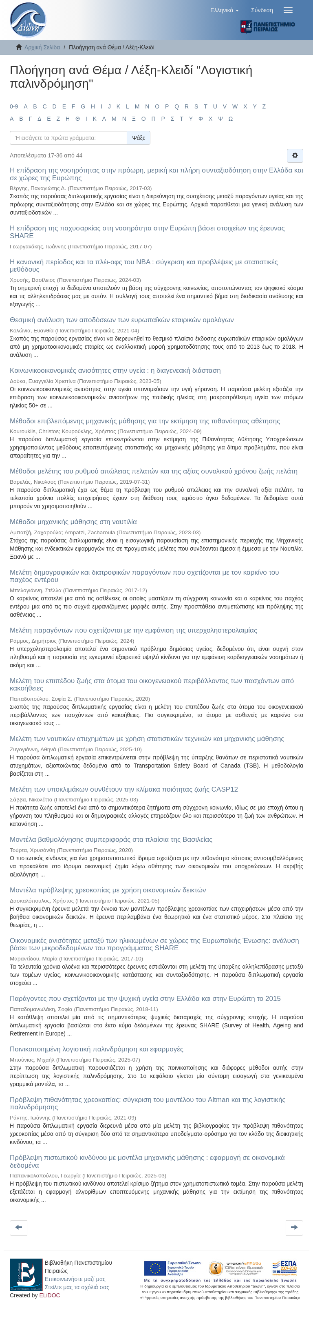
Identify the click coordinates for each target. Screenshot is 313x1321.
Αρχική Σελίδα (42, 47)
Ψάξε (138, 138)
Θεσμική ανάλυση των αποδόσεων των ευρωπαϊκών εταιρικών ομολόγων (122, 320)
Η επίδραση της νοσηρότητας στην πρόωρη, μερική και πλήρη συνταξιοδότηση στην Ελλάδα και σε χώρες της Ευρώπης (156, 174)
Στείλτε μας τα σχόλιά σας (77, 1287)
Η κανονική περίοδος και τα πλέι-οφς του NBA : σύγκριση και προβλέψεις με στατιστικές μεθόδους (144, 266)
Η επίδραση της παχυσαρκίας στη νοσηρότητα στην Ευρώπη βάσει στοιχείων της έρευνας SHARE (147, 232)
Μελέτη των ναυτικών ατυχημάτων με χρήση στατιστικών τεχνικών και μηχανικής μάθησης (147, 739)
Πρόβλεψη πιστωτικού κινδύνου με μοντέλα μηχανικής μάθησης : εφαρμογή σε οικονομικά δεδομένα (147, 1161)
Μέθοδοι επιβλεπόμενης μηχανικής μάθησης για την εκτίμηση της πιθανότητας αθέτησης (145, 421)
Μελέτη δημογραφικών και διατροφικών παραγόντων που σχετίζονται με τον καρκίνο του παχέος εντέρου (144, 576)
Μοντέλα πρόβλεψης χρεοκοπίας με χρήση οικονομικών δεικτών (108, 890)
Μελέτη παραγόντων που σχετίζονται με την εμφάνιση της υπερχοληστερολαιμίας (133, 630)
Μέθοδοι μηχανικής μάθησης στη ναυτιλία (73, 522)
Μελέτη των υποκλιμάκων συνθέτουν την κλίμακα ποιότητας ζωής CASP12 (124, 789)
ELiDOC (49, 1295)
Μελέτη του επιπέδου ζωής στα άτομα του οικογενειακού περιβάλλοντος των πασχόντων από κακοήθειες (152, 685)
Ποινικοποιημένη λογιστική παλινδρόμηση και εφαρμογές (96, 1049)
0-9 (14, 106)
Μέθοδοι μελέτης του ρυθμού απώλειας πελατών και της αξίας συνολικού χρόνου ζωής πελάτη (154, 471)
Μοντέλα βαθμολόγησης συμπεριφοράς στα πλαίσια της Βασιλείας (111, 839)
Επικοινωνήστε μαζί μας (75, 1279)
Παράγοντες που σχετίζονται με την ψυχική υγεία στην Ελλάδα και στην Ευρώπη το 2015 (145, 998)
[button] (224, 10)
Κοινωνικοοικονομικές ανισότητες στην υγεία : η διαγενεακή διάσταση (115, 370)
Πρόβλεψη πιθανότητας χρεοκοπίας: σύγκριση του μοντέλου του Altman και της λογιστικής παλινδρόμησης (148, 1103)
